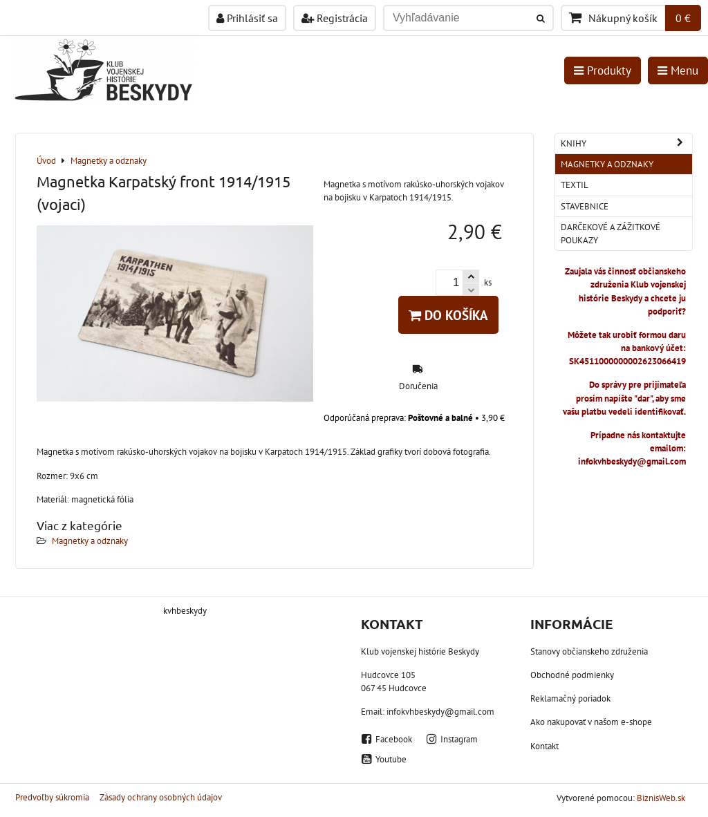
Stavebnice (584, 206)
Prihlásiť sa (247, 18)
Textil (574, 185)
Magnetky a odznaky (90, 541)
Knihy (626, 143)
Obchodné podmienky (572, 675)
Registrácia (334, 18)
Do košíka (448, 314)
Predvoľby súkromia (52, 797)
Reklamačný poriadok (570, 698)
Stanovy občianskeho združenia (589, 651)
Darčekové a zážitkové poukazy (610, 233)
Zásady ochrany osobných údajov (161, 797)
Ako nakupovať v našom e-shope (591, 722)
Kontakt (544, 746)
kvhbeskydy (185, 611)
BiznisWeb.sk (661, 798)
